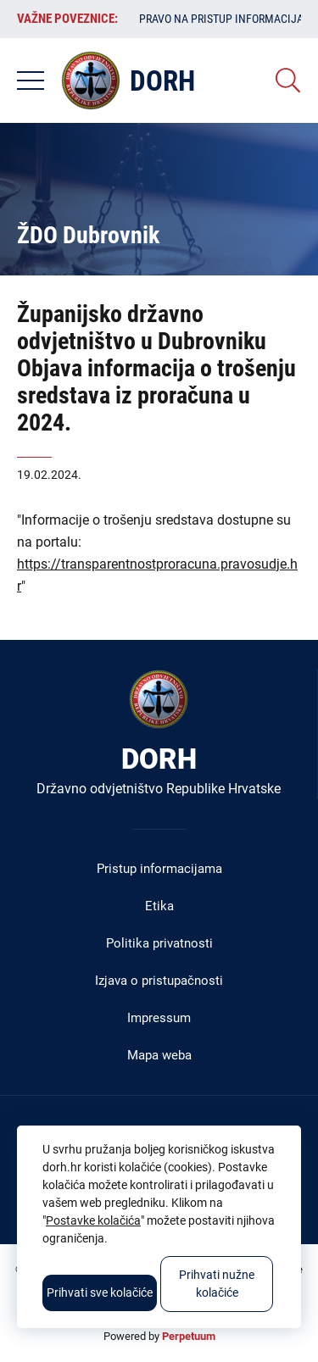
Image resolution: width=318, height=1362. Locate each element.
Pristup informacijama (159, 868)
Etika (159, 906)
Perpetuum (188, 1336)
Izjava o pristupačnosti (159, 980)
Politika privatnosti (159, 943)
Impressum (159, 1018)
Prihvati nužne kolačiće (216, 1283)
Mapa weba (159, 1055)
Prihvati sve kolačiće (100, 1292)
